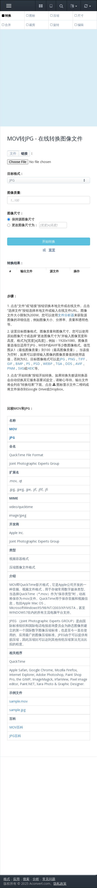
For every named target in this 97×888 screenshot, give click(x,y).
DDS (68, 363)
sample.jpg (17, 710)
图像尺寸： (15, 213)
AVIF (78, 363)
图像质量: (14, 192)
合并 (6, 25)
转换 (6, 15)
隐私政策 (59, 883)
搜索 (26, 879)
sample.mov (18, 701)
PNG (71, 359)
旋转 (54, 25)
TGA (59, 363)
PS (28, 363)
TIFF (81, 359)
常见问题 (48, 879)
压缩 (54, 15)
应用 (16, 879)
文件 (13, 153)
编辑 (79, 25)
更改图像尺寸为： (25, 225)
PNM (11, 368)
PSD (36, 363)
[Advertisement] (48, 77)
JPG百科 (15, 736)
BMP (19, 363)
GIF (9, 363)
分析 (36, 879)
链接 (24, 153)
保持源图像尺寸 (23, 219)
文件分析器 (66, 315)
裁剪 (30, 25)
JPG (62, 359)
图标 (30, 15)
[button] (40, 5)
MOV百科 (16, 727)
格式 (6, 879)
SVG (21, 368)
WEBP (47, 363)
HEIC (30, 368)
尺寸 (79, 15)
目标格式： (15, 173)
